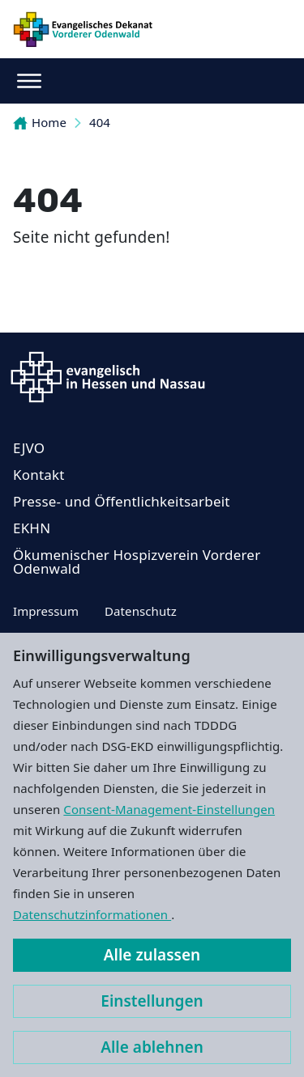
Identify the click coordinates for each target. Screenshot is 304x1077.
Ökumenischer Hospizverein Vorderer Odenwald (136, 561)
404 (99, 122)
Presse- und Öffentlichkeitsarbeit (121, 501)
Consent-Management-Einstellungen (169, 809)
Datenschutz (141, 611)
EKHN (31, 528)
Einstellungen (152, 1000)
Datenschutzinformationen (92, 914)
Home (39, 122)
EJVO (29, 448)
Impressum (46, 611)
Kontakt (39, 474)
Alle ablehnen (152, 1047)
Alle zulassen (152, 954)
